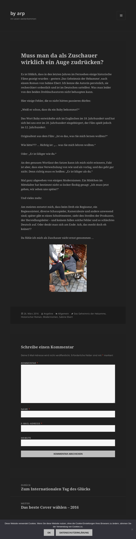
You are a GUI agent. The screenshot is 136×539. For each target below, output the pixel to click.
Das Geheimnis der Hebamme (90, 313)
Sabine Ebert (66, 316)
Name (25, 409)
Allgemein (63, 313)
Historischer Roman (31, 316)
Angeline (48, 313)
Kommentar (29, 362)
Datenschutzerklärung (74, 532)
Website (26, 437)
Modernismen (50, 316)
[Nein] (132, 529)
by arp (17, 13)
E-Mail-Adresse (31, 423)
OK (49, 532)
